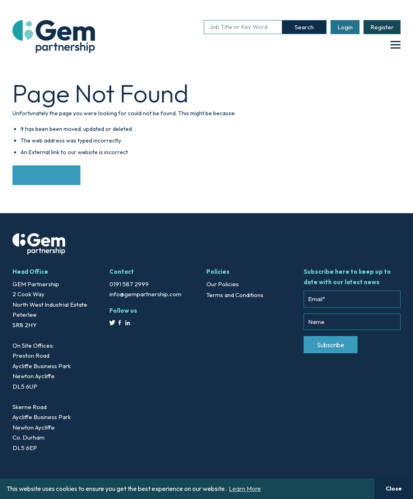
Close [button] (394, 488)
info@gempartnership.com (145, 294)
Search (304, 27)
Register (382, 27)
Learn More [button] (245, 489)
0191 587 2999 (129, 284)
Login (345, 27)
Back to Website (46, 175)
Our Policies (222, 284)
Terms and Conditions (234, 295)
